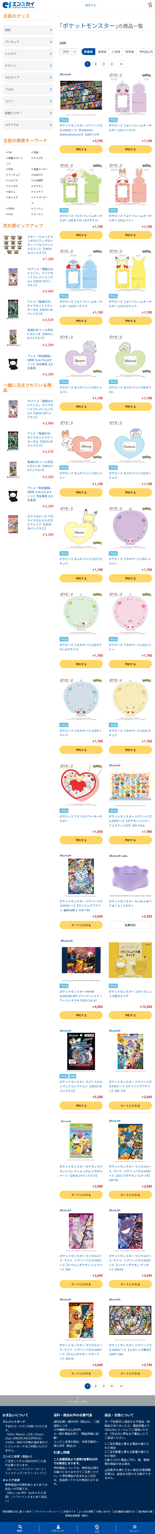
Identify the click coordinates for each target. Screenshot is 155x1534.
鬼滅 (36, 152)
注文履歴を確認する (124, 1511)
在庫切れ (130, 925)
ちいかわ (13, 186)
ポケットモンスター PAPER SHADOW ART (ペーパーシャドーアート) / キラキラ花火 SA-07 (81, 996)
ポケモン (38, 186)
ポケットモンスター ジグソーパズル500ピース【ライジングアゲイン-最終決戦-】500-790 (81, 905)
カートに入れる (81, 925)
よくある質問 (86, 1511)
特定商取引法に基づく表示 (16, 1511)
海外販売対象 (145, 1511)
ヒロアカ (13, 180)
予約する (81, 149)
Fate (10, 214)
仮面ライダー (41, 169)
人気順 (116, 52)
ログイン (90, 5)
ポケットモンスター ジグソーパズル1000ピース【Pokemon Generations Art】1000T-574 (81, 129)
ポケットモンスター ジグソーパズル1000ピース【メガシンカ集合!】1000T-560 (130, 1349)
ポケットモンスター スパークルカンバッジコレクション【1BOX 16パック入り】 (81, 1086)
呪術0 (11, 208)
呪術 (10, 169)
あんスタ (13, 197)
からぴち (38, 157)
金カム (12, 191)
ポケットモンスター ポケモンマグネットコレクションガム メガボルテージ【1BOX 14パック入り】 (81, 1170)
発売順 (129, 52)
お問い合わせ (103, 1511)
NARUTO (38, 174)
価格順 (102, 52)
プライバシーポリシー (46, 1511)
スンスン (38, 208)
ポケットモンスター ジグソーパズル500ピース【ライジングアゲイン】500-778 (130, 1086)
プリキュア (14, 174)
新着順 (88, 52)
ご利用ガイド (68, 1511)
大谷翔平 (38, 180)
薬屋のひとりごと (14, 160)
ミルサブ (38, 191)
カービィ (38, 214)
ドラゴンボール (39, 199)
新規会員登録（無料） (77, 1515)
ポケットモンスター (89, 25)
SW (10, 152)
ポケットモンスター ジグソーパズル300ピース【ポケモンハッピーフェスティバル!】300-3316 (130, 820)
